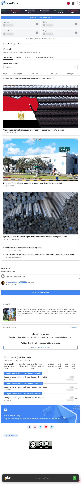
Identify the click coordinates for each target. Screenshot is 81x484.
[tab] (8, 58)
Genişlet (74, 327)
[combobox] (40, 67)
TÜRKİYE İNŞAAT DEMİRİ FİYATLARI (40, 18)
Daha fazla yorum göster (40, 292)
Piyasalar (6, 44)
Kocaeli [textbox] (8, 67)
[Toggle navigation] (78, 3)
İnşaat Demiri (18, 44)
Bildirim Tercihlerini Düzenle (40, 347)
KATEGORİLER (11, 435)
